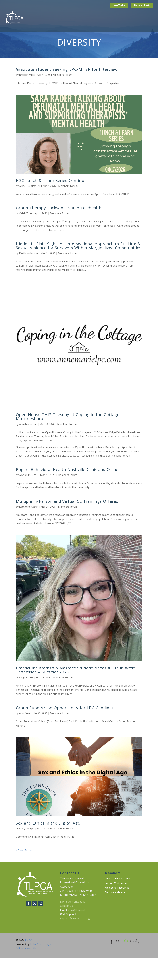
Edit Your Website (26, 948)
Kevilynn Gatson (28, 253)
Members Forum (62, 74)
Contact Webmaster (116, 883)
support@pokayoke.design (75, 918)
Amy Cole (24, 713)
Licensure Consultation (73, 901)
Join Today (119, 5)
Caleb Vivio (25, 213)
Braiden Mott (27, 74)
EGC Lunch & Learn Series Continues (52, 180)
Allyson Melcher (28, 475)
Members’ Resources (117, 888)
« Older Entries (24, 850)
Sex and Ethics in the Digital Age (48, 823)
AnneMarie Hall (28, 424)
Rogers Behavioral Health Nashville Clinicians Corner (68, 469)
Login (147, 5)
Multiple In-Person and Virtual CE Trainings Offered (67, 501)
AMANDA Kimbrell (29, 186)
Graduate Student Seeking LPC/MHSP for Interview (66, 69)
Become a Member (116, 892)
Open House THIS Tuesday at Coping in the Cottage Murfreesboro (67, 416)
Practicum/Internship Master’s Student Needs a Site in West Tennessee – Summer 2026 (75, 670)
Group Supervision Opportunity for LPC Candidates (67, 707)
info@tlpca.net (76, 910)
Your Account (122, 878)
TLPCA (28, 940)
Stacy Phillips (26, 828)
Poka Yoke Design (40, 944)
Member (139, 5)
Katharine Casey (28, 506)
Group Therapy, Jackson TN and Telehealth (59, 208)
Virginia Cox (26, 677)
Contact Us (66, 905)
